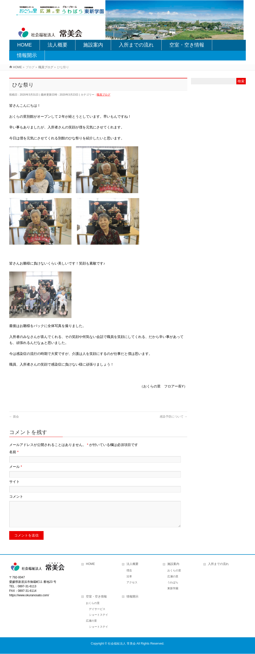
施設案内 (173, 564)
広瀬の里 (172, 576)
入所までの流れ (218, 564)
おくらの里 (174, 570)
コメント (16, 496)
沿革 (129, 576)
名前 (13, 452)
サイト (14, 482)
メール (15, 467)
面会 (14, 416)
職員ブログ (103, 94)
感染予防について (173, 416)
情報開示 (132, 597)
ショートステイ (98, 614)
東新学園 (172, 588)
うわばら (172, 582)
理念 (129, 570)
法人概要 (132, 564)
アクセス (132, 582)
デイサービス (97, 609)
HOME (90, 564)
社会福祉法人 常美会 (121, 644)
